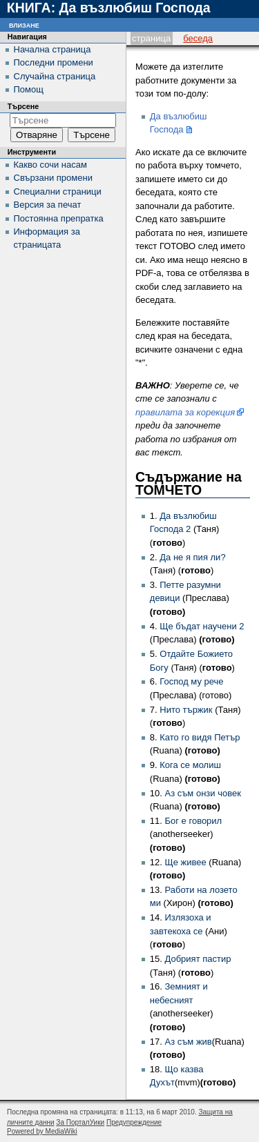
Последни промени (53, 62)
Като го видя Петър (200, 737)
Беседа (198, 38)
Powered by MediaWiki (42, 1131)
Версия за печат (47, 204)
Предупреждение (134, 1122)
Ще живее (185, 862)
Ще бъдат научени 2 (202, 626)
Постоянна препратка (59, 218)
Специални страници (58, 191)
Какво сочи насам (50, 164)
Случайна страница (55, 76)
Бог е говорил (193, 821)
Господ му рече (191, 681)
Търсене (23, 106)
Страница (151, 38)
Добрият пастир (197, 959)
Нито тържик (186, 710)
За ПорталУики (80, 1122)
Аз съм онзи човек (202, 793)
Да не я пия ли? (192, 557)
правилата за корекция (185, 412)
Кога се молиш (190, 765)
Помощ (29, 89)
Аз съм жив (187, 1041)
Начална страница (52, 49)
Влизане (24, 24)
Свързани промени (53, 178)
